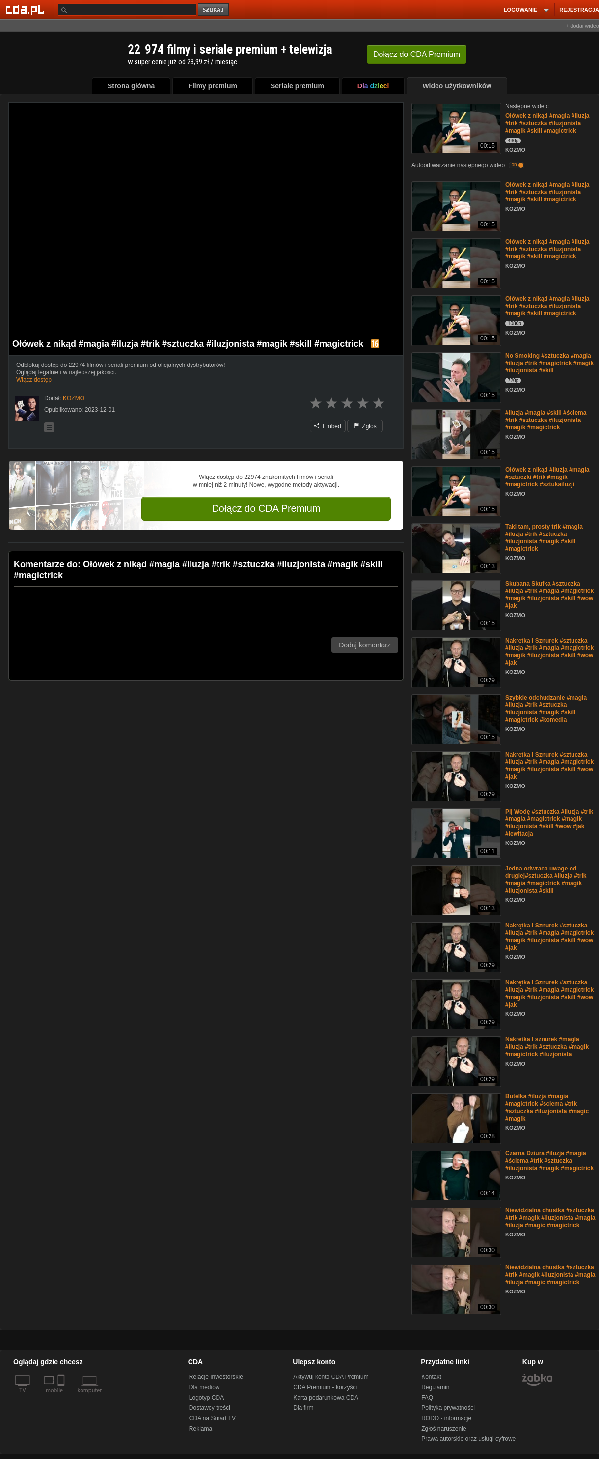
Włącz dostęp (34, 379)
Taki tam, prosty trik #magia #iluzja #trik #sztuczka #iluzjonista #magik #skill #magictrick (544, 537)
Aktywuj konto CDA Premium (330, 1377)
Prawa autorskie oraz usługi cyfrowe (468, 1438)
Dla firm (303, 1407)
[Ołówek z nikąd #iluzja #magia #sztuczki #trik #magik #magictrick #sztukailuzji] (455, 491)
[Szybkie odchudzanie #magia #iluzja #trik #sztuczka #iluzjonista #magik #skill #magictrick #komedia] (455, 719)
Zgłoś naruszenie (443, 1428)
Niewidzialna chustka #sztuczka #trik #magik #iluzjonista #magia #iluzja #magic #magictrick (550, 1218)
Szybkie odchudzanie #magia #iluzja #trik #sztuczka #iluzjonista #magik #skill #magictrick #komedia (546, 708)
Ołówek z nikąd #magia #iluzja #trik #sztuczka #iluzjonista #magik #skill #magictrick (547, 123)
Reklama (200, 1428)
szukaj (214, 10)
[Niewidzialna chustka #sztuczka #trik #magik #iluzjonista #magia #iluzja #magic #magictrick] (455, 1232)
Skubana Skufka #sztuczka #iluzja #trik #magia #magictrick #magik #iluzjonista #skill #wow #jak (549, 594)
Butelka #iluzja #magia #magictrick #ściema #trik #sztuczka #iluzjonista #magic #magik (547, 1107)
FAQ (427, 1397)
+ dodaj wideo (582, 25)
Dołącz (416, 54)
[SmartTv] (62, 1396)
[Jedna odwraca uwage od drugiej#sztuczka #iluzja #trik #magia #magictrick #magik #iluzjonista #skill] (455, 890)
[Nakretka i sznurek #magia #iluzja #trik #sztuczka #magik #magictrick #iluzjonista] (455, 1061)
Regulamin (435, 1387)
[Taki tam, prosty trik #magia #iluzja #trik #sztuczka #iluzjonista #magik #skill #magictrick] (455, 548)
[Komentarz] (206, 610)
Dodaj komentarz (365, 645)
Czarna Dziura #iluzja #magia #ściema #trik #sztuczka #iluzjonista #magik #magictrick (549, 1161)
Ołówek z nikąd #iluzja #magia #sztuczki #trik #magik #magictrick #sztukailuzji (547, 477)
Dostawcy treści (209, 1407)
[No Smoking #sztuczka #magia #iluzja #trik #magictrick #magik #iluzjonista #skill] (455, 377)
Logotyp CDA (206, 1397)
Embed (327, 426)
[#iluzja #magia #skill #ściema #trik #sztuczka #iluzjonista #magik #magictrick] (455, 434)
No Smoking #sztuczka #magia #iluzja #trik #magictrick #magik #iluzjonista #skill (549, 363)
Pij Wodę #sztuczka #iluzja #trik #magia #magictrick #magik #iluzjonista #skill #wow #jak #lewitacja (549, 822)
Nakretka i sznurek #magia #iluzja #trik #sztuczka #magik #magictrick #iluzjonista (547, 1047)
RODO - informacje (446, 1418)
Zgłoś (365, 426)
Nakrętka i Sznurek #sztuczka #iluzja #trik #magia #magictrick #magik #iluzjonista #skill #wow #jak (549, 651)
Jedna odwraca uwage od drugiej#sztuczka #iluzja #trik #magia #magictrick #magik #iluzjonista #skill (545, 879)
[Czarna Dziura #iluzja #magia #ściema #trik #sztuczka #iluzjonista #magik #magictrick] (455, 1175)
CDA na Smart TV (212, 1418)
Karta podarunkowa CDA (325, 1397)
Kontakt (431, 1377)
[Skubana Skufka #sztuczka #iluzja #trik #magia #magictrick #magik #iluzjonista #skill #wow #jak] (455, 605)
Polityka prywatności (448, 1407)
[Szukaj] (127, 9)
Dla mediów (204, 1387)
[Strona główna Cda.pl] (26, 9)
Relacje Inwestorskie (216, 1377)
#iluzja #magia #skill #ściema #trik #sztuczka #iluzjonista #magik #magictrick (545, 420)
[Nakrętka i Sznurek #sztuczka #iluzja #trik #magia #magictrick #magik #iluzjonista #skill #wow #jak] (455, 662)
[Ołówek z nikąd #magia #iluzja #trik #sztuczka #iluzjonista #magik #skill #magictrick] (455, 127)
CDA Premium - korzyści (325, 1387)
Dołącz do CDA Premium (266, 508)
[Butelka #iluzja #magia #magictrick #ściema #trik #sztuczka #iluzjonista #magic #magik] (455, 1118)
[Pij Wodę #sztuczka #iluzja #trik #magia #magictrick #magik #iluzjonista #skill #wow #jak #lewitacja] (455, 833)
